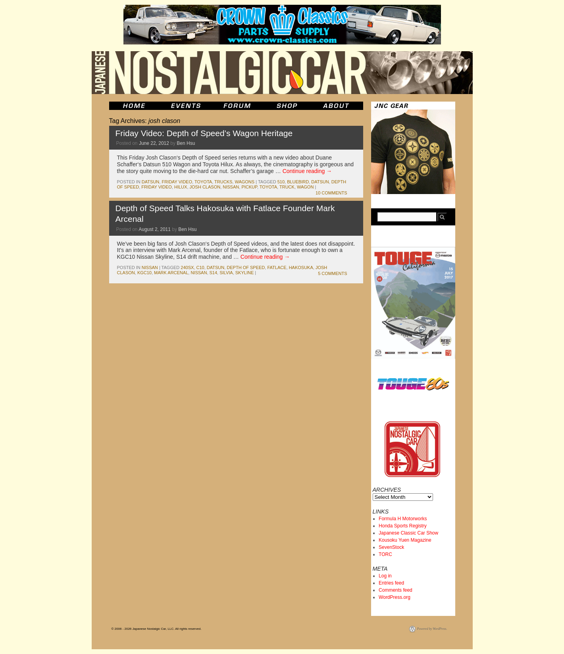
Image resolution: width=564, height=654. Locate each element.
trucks (223, 181)
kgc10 (144, 272)
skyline (244, 272)
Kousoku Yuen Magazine (405, 540)
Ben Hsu (186, 143)
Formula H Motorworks (403, 518)
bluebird (298, 181)
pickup (249, 187)
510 (281, 181)
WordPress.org (394, 597)
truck (287, 187)
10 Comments (331, 192)
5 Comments (332, 273)
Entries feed (391, 583)
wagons (244, 181)
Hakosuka (301, 267)
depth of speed (246, 267)
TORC (385, 554)
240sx (187, 267)
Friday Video (177, 181)
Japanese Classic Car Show (408, 533)
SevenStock (391, 547)
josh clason (205, 187)
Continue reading (307, 171)
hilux (180, 187)
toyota (203, 181)
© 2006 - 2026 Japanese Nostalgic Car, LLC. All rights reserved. (157, 629)
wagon (305, 187)
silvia (226, 272)
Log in (385, 576)
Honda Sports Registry (403, 526)
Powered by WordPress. (432, 629)
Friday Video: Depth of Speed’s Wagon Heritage (204, 133)
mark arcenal (171, 272)
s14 (214, 272)
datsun (150, 181)
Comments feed (395, 590)
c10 (200, 267)
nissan (231, 187)
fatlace (276, 267)
